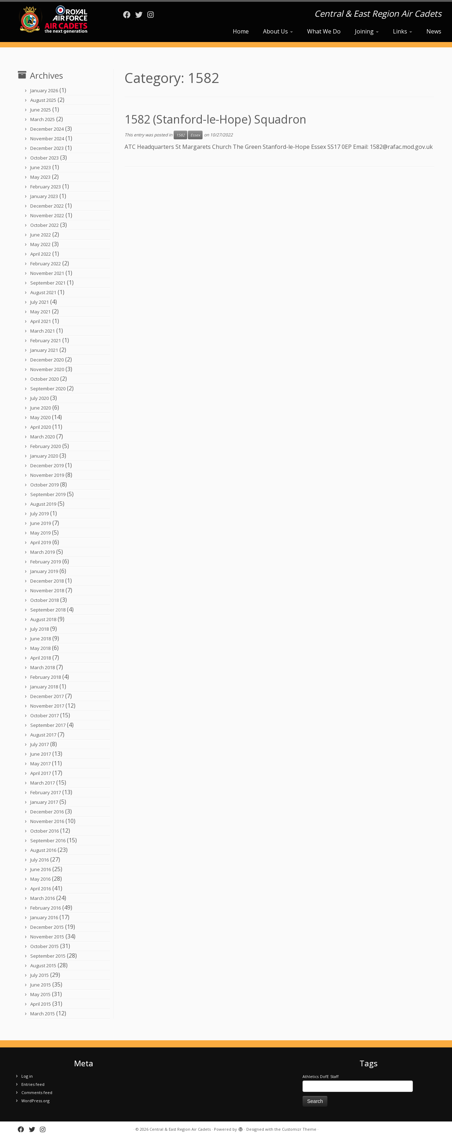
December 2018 (47, 581)
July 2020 (39, 398)
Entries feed (32, 1084)
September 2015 (47, 956)
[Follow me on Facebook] (129, 15)
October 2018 (44, 600)
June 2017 (40, 754)
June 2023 (40, 167)
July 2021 (39, 302)
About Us (278, 31)
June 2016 (40, 869)
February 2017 (45, 792)
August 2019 (43, 504)
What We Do (324, 31)
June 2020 (40, 408)
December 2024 (47, 129)
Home (241, 31)
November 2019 (47, 475)
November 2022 (47, 215)
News (433, 31)
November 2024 (47, 138)
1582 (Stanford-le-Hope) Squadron (215, 119)
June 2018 (40, 638)
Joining (367, 31)
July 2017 (39, 744)
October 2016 (44, 831)
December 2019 (47, 465)
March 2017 (42, 783)
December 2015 (47, 927)
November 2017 (47, 706)
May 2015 (40, 994)
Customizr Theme (299, 1129)
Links (402, 31)
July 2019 (39, 513)
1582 (180, 134)
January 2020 (44, 456)
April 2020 (40, 427)
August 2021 (43, 292)
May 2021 (40, 311)
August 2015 (43, 965)
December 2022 (47, 206)
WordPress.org (35, 1100)
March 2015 (42, 1013)
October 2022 (44, 225)
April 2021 (40, 321)
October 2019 (44, 484)
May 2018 (40, 648)
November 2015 (47, 936)
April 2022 (40, 254)
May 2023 (40, 177)
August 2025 (43, 100)
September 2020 (47, 388)
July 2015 (39, 975)
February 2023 (45, 186)
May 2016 (40, 879)
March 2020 (42, 436)
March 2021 (42, 331)
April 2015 (40, 1004)
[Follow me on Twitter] (141, 15)
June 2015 (40, 985)
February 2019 (45, 561)
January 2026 (44, 90)
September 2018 (47, 610)
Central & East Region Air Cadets (180, 1129)
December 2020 (47, 359)
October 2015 (44, 946)
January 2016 (44, 917)
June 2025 (40, 109)
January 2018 (44, 686)
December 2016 (47, 811)
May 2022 (40, 244)
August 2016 (43, 850)
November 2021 (47, 273)
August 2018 (43, 619)
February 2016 (45, 908)
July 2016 (39, 860)
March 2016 (42, 898)
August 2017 (43, 735)
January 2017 (44, 802)
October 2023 (44, 158)
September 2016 (47, 840)
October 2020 (44, 379)
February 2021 (45, 340)
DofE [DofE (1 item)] (324, 1076)
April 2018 (40, 658)
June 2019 (40, 523)
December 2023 (47, 148)
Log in (27, 1076)
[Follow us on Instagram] (152, 15)
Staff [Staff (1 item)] (334, 1076)
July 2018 (39, 629)
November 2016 (47, 821)
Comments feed (36, 1092)
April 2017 (40, 773)
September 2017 (47, 725)
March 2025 (42, 119)
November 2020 (47, 369)
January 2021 (44, 350)
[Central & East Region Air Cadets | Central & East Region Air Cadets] (52, 19)
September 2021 (47, 283)
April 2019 (40, 542)
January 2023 (44, 196)
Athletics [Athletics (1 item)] (311, 1076)
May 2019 (40, 533)
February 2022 (45, 263)
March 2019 (42, 552)
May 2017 (40, 763)
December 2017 (47, 696)
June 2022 (40, 234)
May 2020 (40, 417)
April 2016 (40, 888)
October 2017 (44, 715)
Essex (195, 134)
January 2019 (44, 571)
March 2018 (42, 667)
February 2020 (45, 446)
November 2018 (47, 590)
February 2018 (45, 677)
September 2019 (47, 494)
